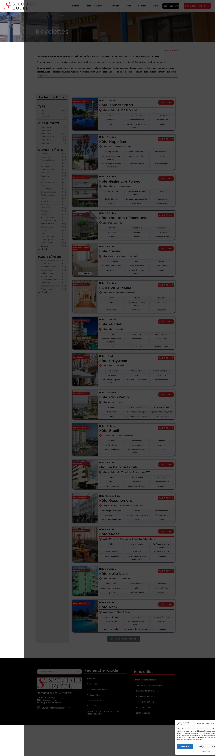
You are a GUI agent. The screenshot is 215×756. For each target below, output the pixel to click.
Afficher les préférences (199, 746)
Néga (177, 746)
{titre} (180, 752)
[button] (210, 723)
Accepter (161, 746)
